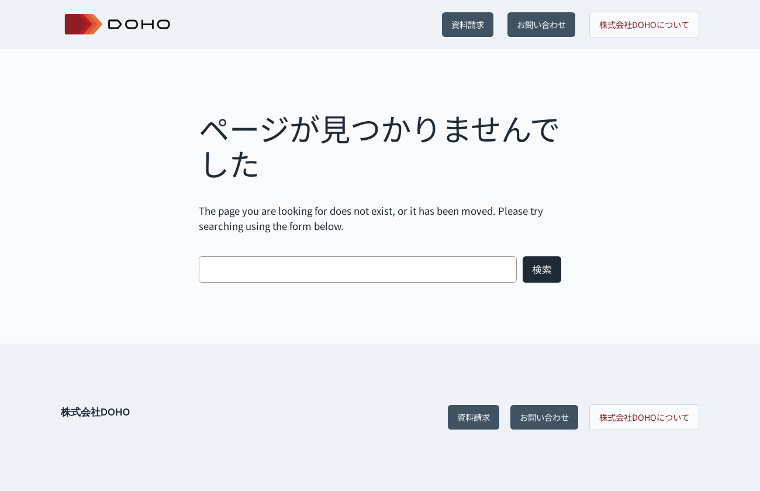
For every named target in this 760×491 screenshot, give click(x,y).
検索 (542, 269)
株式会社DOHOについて (644, 24)
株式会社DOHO (95, 412)
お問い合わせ (541, 24)
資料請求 (467, 24)
